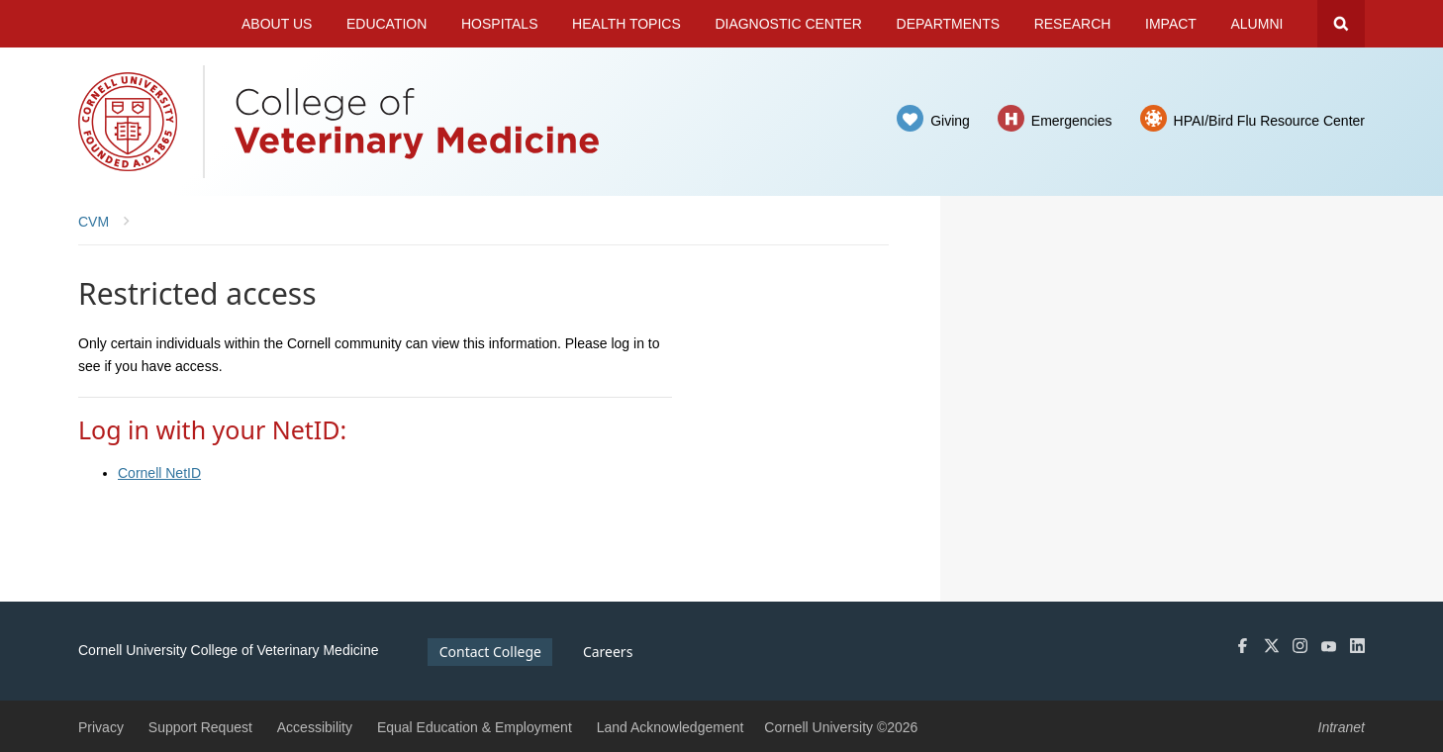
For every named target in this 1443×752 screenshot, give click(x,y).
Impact (1171, 24)
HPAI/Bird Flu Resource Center (1269, 121)
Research (1072, 24)
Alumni (1257, 24)
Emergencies (1071, 121)
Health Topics (626, 24)
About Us (276, 24)
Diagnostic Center (788, 24)
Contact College (490, 651)
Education (386, 24)
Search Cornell (1341, 23)
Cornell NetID (159, 473)
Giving (950, 121)
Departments (949, 24)
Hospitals (499, 24)
